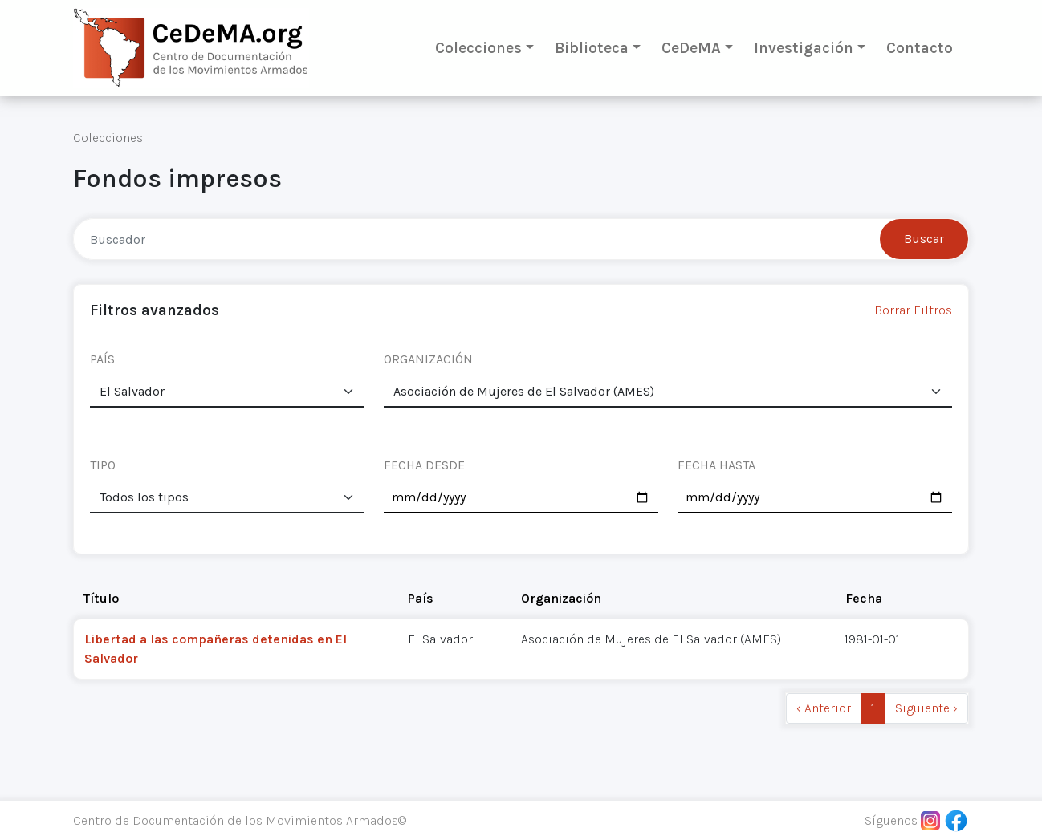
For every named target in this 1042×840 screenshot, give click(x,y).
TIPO (103, 465)
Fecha (863, 598)
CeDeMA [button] (691, 48)
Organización (561, 598)
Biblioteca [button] (592, 48)
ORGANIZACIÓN (428, 359)
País (420, 598)
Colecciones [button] (478, 48)
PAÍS (102, 359)
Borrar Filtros (913, 310)
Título (101, 598)
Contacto (919, 48)
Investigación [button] (803, 48)
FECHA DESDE (424, 465)
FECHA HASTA (716, 465)
